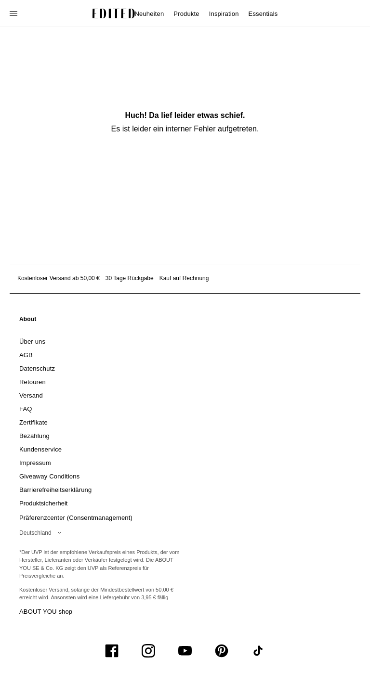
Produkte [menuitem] (186, 14)
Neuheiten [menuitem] (149, 14)
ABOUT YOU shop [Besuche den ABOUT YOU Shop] (45, 611)
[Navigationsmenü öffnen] (14, 13)
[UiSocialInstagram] (148, 650)
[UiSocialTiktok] (258, 650)
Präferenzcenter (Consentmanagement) (75, 518)
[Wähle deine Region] (42, 532)
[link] (28, 321)
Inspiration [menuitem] (224, 14)
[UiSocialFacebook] (111, 650)
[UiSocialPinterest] (221, 650)
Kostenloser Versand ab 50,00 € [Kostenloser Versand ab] (58, 278)
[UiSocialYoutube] (185, 650)
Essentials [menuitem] (263, 14)
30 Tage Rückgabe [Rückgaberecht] (130, 278)
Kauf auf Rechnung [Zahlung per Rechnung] (184, 278)
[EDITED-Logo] (113, 13)
